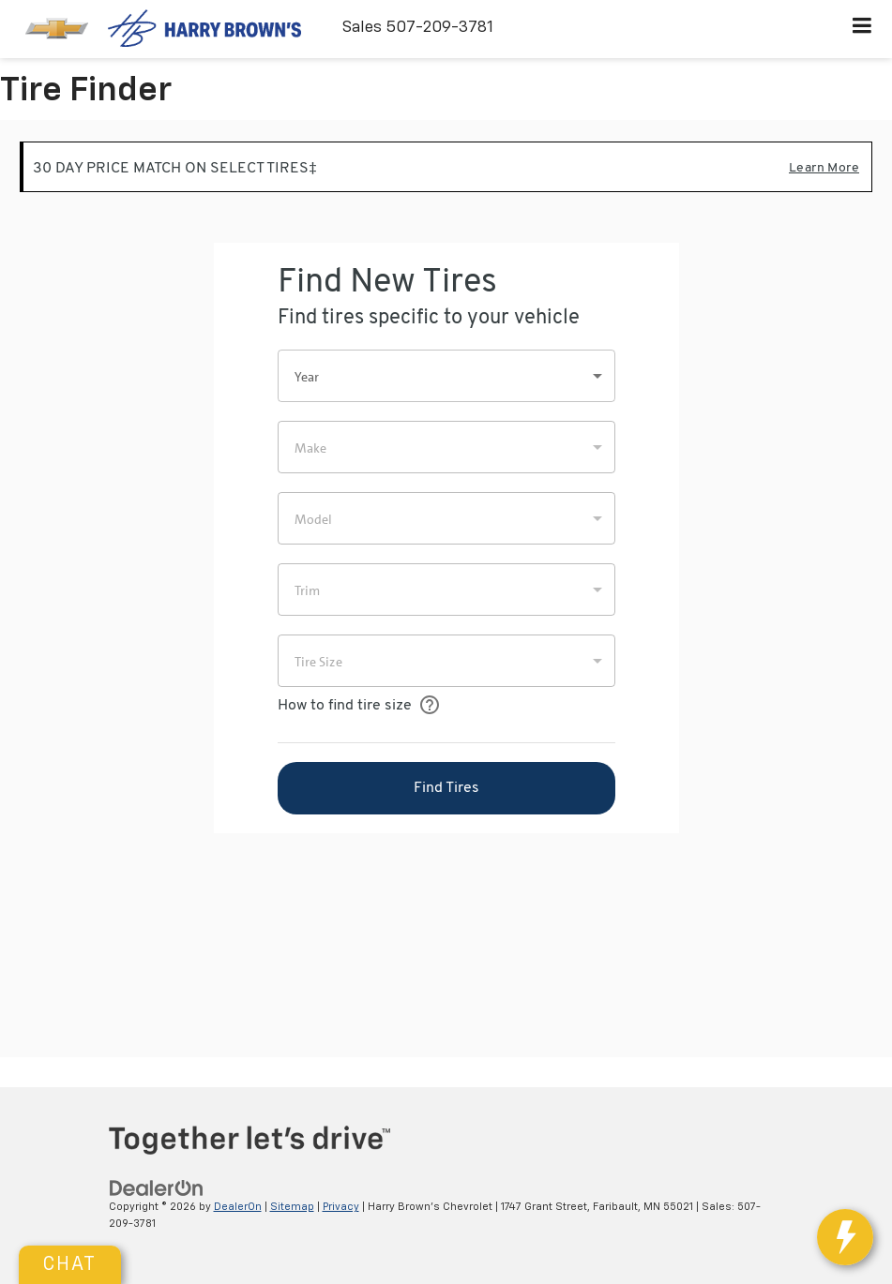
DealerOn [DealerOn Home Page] (238, 1207)
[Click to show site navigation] (862, 29)
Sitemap (292, 1207)
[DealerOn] (156, 1188)
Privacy (341, 1207)
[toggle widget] (845, 1237)
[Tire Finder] (446, 588)
